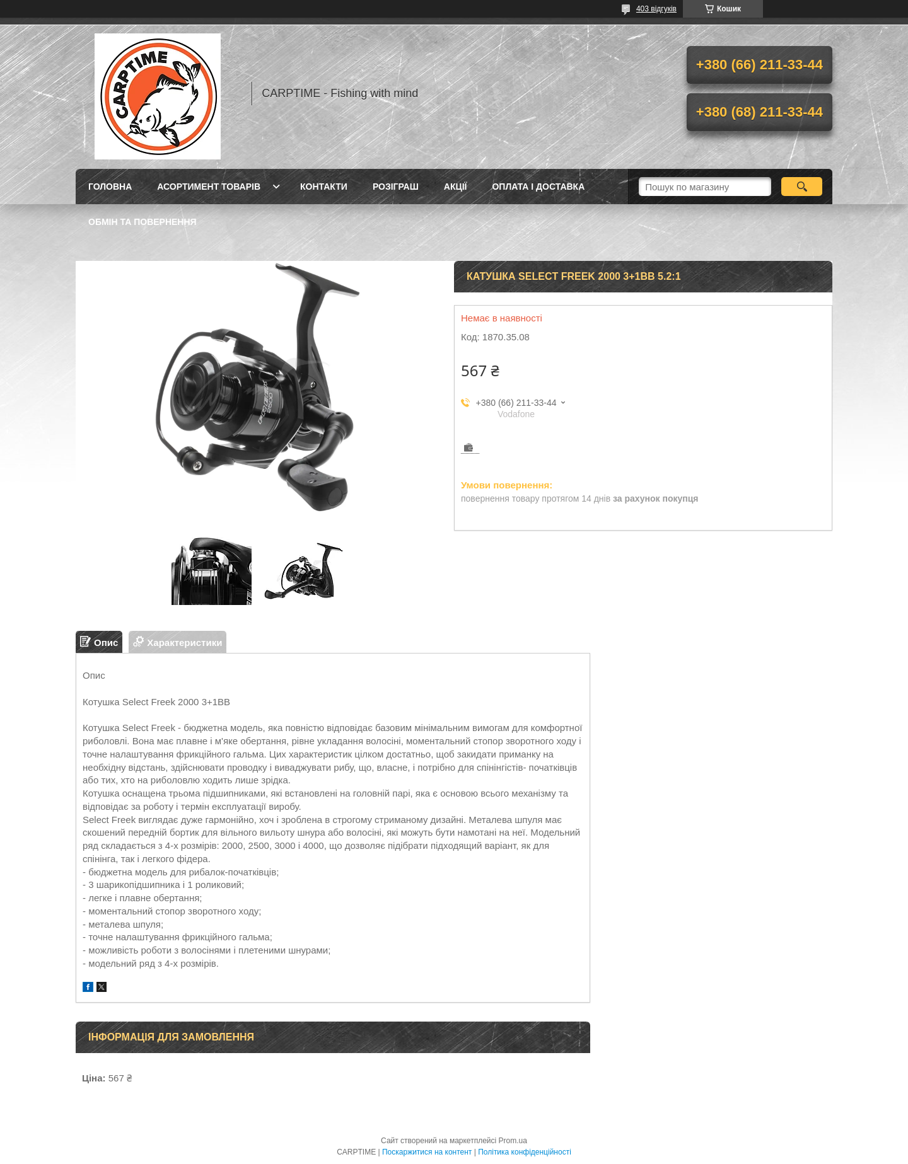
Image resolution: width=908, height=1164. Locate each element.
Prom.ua (513, 1140)
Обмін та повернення (142, 222)
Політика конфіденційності (524, 1152)
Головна (110, 187)
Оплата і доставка (538, 187)
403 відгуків (656, 8)
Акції (455, 187)
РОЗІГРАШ (396, 187)
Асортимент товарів (208, 187)
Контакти (323, 187)
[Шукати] (801, 186)
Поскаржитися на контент (427, 1152)
